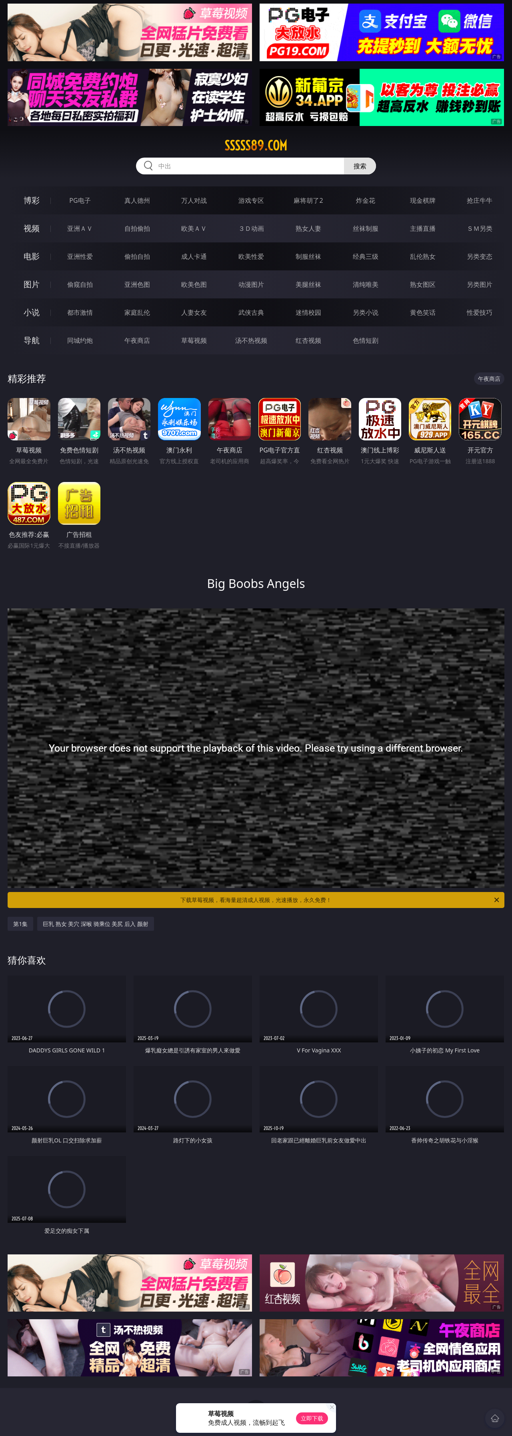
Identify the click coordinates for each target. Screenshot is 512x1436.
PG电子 (79, 200)
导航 (32, 340)
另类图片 (479, 284)
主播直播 (423, 228)
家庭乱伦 (137, 312)
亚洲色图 (137, 284)
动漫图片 (251, 284)
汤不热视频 (251, 340)
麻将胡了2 (308, 200)
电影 (32, 256)
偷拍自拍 (137, 256)
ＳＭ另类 (479, 228)
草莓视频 (194, 340)
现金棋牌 (423, 200)
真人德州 (137, 200)
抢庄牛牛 (479, 200)
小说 (32, 312)
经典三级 (365, 256)
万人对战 (194, 200)
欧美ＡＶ (194, 228)
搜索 (360, 166)
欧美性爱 (251, 256)
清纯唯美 (365, 284)
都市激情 (80, 312)
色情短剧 (365, 340)
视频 (32, 228)
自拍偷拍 (137, 228)
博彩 (32, 200)
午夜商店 (137, 340)
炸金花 (365, 200)
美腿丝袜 (308, 284)
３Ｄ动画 (251, 228)
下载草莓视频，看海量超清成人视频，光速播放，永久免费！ (340, 900)
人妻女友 (194, 312)
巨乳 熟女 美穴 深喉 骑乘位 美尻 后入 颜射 (95, 924)
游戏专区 (251, 200)
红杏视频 (308, 340)
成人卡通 (194, 256)
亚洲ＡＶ (80, 228)
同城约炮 (80, 340)
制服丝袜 (308, 256)
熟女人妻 (308, 228)
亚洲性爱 (80, 256)
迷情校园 (308, 312)
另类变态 (479, 256)
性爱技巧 (479, 312)
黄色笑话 (423, 312)
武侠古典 (251, 312)
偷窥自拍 (80, 284)
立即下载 (312, 1418)
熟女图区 (423, 284)
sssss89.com (255, 146)
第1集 (20, 924)
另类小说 (365, 312)
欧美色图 (194, 284)
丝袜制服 (365, 228)
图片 (32, 284)
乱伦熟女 (423, 256)
